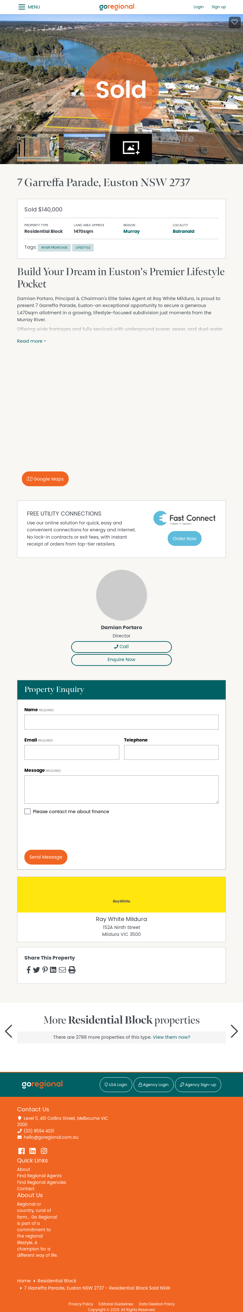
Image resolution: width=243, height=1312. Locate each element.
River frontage (54, 247)
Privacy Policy (81, 1304)
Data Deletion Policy (157, 1304)
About (23, 1169)
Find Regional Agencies (41, 1182)
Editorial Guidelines (116, 1304)
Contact (25, 1189)
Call (121, 646)
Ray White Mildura (121, 919)
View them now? (171, 1037)
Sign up (219, 7)
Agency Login (154, 1085)
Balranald (183, 231)
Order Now (184, 538)
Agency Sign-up (198, 1085)
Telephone (136, 740)
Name (31, 709)
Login (199, 7)
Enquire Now (121, 659)
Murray (131, 231)
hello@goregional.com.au (51, 1137)
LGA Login (116, 1085)
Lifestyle (83, 247)
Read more (31, 341)
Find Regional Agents (39, 1176)
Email (30, 740)
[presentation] (72, 832)
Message (34, 770)
